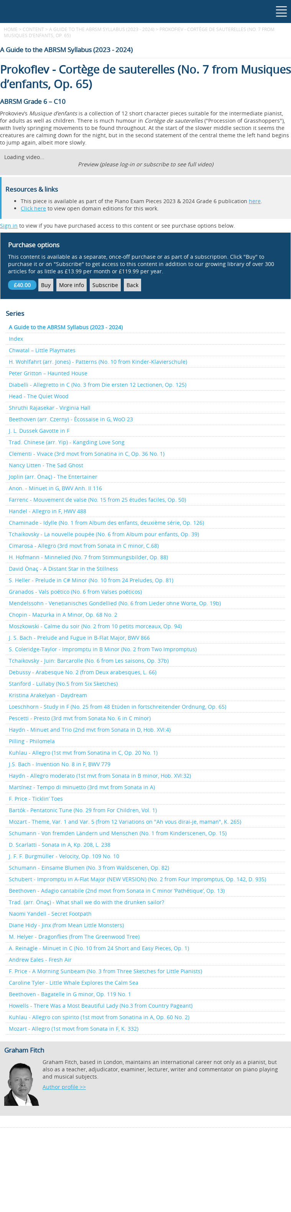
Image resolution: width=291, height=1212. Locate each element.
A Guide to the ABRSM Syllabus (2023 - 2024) (102, 29)
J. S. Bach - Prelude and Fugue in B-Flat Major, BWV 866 (79, 637)
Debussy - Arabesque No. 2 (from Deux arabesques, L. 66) (82, 672)
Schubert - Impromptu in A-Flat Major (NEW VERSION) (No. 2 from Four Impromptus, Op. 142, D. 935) (137, 879)
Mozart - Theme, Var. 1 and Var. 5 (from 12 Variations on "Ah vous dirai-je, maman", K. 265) (125, 821)
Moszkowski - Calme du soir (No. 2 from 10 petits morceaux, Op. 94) (95, 626)
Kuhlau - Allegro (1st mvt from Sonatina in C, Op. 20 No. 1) (83, 752)
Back (132, 285)
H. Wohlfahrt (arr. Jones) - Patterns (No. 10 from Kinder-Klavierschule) (98, 361)
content (33, 29)
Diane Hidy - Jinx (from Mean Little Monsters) (66, 925)
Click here (33, 208)
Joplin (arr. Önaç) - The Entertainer (53, 476)
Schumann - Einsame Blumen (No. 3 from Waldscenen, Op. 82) (89, 867)
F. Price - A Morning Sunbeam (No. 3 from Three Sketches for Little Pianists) (105, 971)
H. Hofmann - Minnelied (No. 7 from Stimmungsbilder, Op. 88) (88, 557)
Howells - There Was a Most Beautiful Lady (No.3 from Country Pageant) (100, 1005)
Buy (46, 285)
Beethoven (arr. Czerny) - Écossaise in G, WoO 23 (71, 419)
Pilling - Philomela (32, 741)
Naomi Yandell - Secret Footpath (50, 913)
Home (11, 29)
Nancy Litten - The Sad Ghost (46, 465)
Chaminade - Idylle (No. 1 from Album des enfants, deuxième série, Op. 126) (106, 522)
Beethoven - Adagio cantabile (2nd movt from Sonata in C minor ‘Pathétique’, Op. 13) (117, 890)
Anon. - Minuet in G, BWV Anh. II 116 (55, 488)
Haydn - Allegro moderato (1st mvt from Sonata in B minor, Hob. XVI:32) (100, 775)
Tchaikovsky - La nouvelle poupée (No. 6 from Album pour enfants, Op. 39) (104, 534)
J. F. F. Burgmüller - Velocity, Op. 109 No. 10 (64, 856)
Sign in (9, 225)
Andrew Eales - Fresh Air (40, 959)
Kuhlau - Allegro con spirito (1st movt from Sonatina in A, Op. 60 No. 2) (99, 1017)
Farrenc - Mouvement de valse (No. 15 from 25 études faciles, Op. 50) (97, 499)
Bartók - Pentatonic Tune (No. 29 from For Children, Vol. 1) (83, 810)
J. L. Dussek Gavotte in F (39, 430)
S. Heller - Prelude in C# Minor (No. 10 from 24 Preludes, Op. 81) (91, 580)
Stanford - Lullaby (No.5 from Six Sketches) (63, 683)
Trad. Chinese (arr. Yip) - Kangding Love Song (67, 442)
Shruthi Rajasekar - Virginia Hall (49, 407)
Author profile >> (64, 1086)
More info (71, 285)
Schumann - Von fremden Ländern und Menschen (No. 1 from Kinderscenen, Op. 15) (118, 833)
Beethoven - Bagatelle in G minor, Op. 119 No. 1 (70, 994)
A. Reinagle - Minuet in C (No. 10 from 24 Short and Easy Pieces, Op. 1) (99, 948)
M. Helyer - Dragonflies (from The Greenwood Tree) (74, 936)
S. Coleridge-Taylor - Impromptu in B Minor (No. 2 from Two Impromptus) (103, 649)
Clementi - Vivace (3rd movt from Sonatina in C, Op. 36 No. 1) (86, 453)
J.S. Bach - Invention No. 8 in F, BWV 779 (59, 764)
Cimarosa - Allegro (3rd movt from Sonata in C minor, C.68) (84, 545)
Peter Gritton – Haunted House (48, 373)
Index (16, 338)
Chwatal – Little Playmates (42, 350)
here (255, 201)
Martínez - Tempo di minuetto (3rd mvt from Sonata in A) (82, 787)
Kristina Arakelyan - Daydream (48, 695)
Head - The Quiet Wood (39, 396)
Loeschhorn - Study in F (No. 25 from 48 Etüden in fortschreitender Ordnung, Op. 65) (117, 706)
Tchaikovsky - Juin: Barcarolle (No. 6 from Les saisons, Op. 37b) (89, 660)
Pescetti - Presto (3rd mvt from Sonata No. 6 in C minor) (80, 718)
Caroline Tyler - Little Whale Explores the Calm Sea (73, 982)
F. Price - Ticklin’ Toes (36, 798)
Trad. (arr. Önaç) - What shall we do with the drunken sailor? (86, 902)
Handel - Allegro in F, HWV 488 (47, 511)
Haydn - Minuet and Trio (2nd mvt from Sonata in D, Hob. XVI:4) (90, 729)
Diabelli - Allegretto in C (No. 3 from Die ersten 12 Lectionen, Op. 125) (97, 384)
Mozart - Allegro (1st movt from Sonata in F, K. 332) (73, 1028)
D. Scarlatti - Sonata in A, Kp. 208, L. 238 (59, 844)
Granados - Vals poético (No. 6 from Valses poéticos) (75, 591)
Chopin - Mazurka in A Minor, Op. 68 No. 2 (63, 614)
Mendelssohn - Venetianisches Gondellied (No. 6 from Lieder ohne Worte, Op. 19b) (115, 603)
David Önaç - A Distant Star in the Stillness (63, 568)
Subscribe (105, 285)
